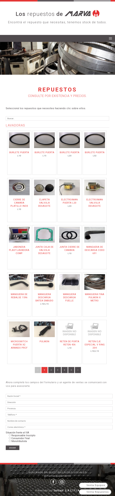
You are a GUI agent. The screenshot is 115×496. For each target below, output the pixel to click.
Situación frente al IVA (17, 432)
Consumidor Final (20, 438)
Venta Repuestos (97, 492)
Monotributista (19, 441)
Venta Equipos (95, 485)
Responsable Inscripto (23, 435)
